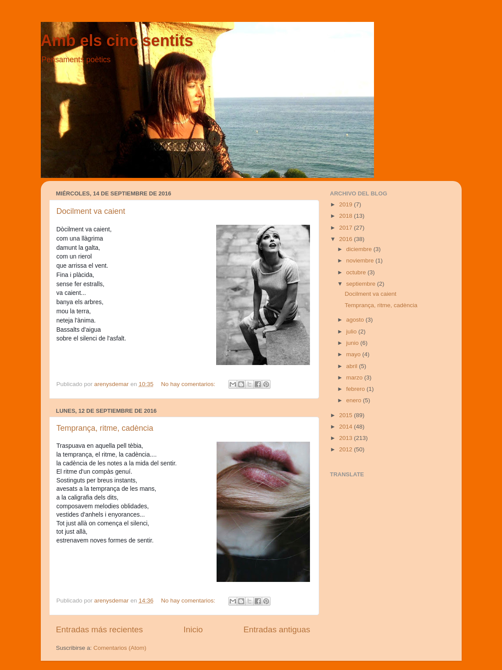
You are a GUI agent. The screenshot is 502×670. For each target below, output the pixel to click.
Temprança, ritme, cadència (105, 428)
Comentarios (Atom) (119, 648)
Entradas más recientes (99, 629)
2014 (346, 426)
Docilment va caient (91, 211)
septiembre (361, 283)
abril (352, 366)
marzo (355, 377)
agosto (356, 319)
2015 (346, 415)
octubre (357, 272)
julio (352, 331)
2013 (346, 438)
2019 (346, 204)
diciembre (360, 249)
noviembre (361, 260)
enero (354, 400)
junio (353, 343)
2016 (346, 239)
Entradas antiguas (276, 629)
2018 (346, 216)
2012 (346, 449)
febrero (356, 389)
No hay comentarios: (189, 384)
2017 (346, 227)
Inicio (193, 629)
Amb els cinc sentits (117, 41)
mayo (354, 354)
